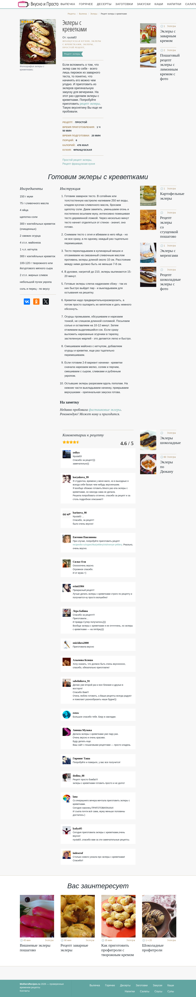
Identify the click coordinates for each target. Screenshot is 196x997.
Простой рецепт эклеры (76, 159)
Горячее (86, 4)
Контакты (25, 991)
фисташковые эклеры (105, 410)
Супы (170, 991)
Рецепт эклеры (72, 54)
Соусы (158, 991)
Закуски (144, 4)
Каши (159, 4)
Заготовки (124, 4)
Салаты (144, 991)
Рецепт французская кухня (78, 163)
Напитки (174, 4)
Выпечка (68, 4)
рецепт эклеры (90, 103)
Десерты (104, 4)
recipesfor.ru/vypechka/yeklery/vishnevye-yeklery (97, 544)
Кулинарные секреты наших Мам (38, 4)
